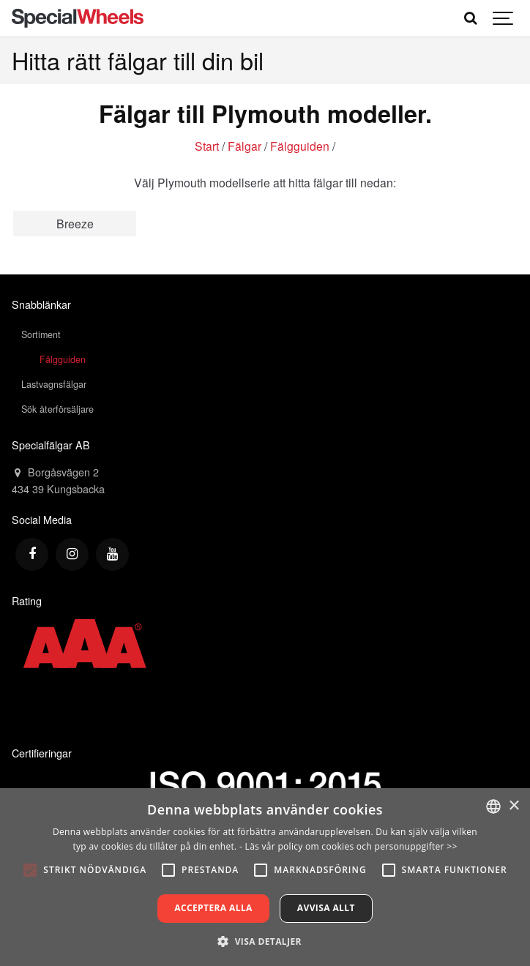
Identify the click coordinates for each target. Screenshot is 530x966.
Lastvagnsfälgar (53, 384)
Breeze (75, 223)
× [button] (513, 806)
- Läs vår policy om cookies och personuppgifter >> (348, 846)
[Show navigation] (503, 18)
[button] (265, 941)
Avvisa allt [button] (326, 908)
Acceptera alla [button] (213, 908)
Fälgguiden (299, 146)
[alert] (265, 877)
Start (207, 146)
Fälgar (244, 146)
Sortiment (41, 334)
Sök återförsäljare (57, 409)
